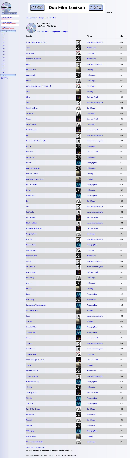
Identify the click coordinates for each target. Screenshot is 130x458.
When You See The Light (34, 442)
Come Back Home (32, 108)
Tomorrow (29, 403)
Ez (27, 135)
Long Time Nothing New (34, 228)
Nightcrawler (91, 48)
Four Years (29, 152)
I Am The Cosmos (32, 174)
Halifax (28, 163)
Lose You (29, 239)
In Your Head (30, 195)
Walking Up (30, 431)
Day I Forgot (91, 53)
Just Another (30, 212)
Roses (28, 294)
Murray (28, 261)
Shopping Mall (31, 332)
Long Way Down (31, 234)
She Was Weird (31, 327)
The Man (29, 387)
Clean (28, 91)
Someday (29, 365)
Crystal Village (31, 124)
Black (28, 64)
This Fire (29, 398)
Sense (28, 316)
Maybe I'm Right (31, 256)
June (27, 206)
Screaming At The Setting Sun (36, 305)
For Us (28, 146)
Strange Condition (32, 376)
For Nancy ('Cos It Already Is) (36, 141)
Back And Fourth (92, 97)
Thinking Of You (31, 392)
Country (28, 119)
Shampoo (29, 321)
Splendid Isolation (32, 371)
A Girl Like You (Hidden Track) (36, 42)
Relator (28, 288)
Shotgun (29, 338)
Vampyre (29, 425)
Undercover (30, 414)
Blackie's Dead (31, 70)
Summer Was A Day (32, 381)
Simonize (29, 343)
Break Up (90, 70)
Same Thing (30, 299)
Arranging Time (92, 163)
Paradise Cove (31, 272)
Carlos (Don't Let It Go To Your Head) (38, 86)
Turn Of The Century (33, 409)
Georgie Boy (30, 157)
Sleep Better (30, 349)
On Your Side (30, 267)
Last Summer (30, 217)
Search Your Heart (32, 310)
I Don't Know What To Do (34, 179)
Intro (27, 201)
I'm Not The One (31, 184)
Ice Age (28, 190)
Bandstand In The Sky (33, 59)
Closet (28, 102)
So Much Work (31, 354)
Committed (30, 113)
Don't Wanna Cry (31, 130)
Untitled (28, 420)
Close (28, 97)
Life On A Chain (31, 223)
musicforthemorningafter (95, 42)
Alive (28, 48)
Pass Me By (30, 278)
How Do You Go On (33, 168)
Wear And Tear (31, 436)
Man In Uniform (31, 250)
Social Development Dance (35, 360)
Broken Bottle (30, 75)
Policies (28, 283)
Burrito (28, 80)
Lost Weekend (30, 245)
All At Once (30, 53)
